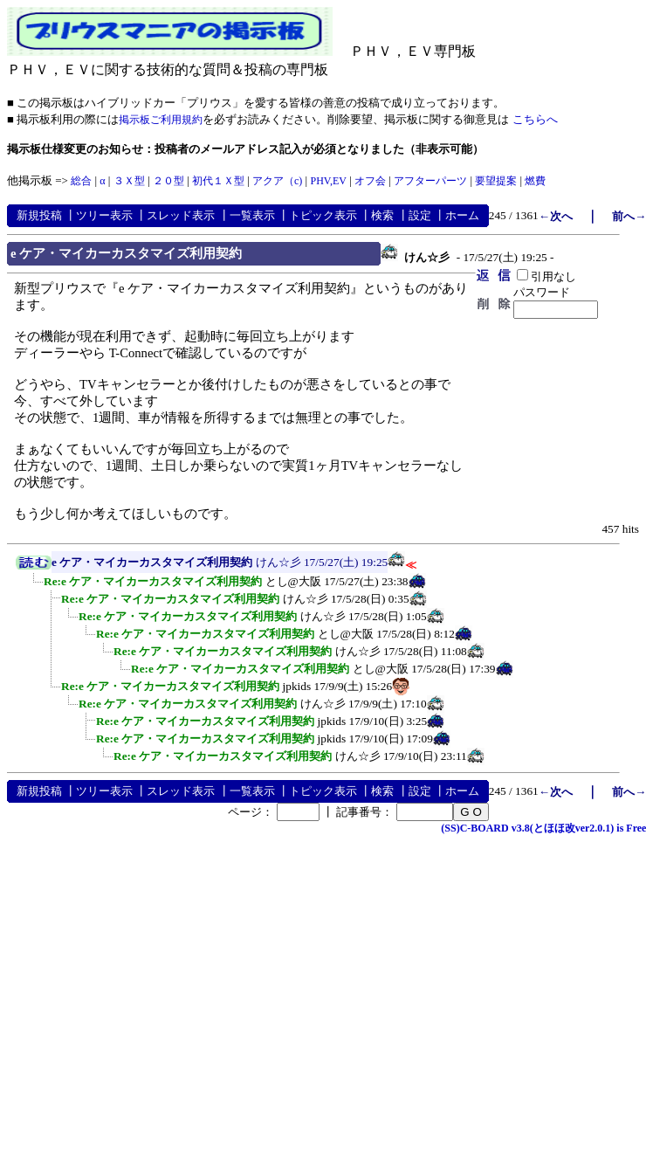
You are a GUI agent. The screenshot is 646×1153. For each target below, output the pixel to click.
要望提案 (496, 181)
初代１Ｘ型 (218, 181)
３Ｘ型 (129, 181)
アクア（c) (277, 181)
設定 (420, 215)
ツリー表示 (104, 215)
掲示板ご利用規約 (161, 120)
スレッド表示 (181, 215)
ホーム (462, 215)
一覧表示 (252, 215)
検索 (382, 215)
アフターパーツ (430, 181)
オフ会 (370, 181)
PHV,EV (328, 181)
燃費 (535, 181)
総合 (81, 181)
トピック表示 (323, 215)
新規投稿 (39, 215)
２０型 (168, 181)
